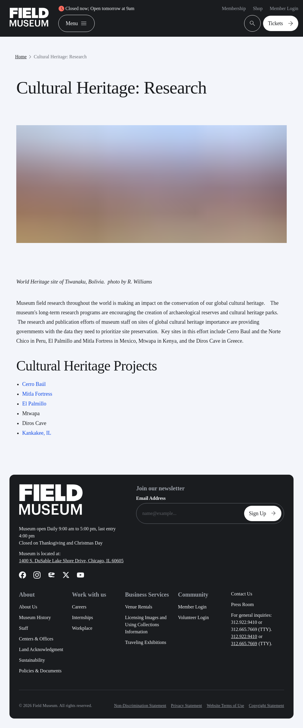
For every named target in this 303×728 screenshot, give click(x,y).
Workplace (82, 628)
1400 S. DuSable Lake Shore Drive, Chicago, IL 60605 (71, 560)
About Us (28, 606)
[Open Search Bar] (252, 23)
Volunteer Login (193, 617)
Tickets (282, 23)
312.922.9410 (244, 636)
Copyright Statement (266, 705)
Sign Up (264, 513)
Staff (23, 628)
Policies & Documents (40, 670)
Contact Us (241, 593)
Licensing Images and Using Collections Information (145, 624)
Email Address (151, 498)
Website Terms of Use (225, 705)
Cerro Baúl (34, 384)
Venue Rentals (138, 606)
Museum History (35, 617)
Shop (258, 8)
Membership (234, 8)
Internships (82, 617)
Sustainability (32, 660)
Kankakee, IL (36, 433)
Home (21, 56)
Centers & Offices (36, 638)
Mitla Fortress (37, 394)
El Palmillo (34, 404)
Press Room (242, 604)
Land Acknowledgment (41, 649)
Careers (79, 606)
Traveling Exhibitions (145, 642)
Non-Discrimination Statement (140, 705)
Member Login (284, 8)
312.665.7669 (244, 643)
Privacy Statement (186, 705)
